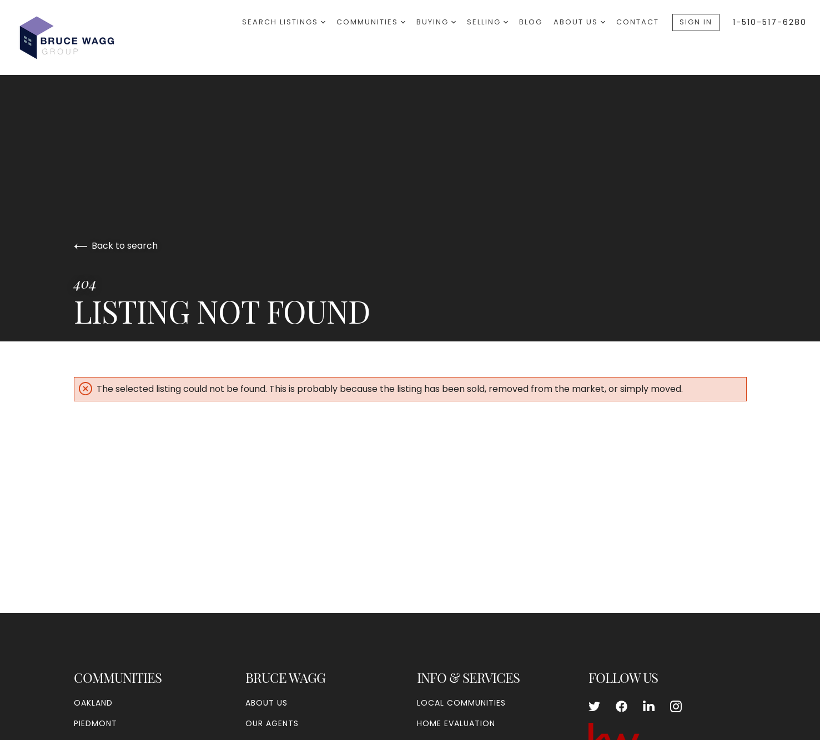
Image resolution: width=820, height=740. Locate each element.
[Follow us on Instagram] (676, 706)
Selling (487, 22)
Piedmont (95, 723)
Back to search (116, 245)
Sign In (696, 22)
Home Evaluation (456, 723)
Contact (637, 22)
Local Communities (461, 702)
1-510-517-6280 (770, 22)
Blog (530, 22)
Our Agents (272, 723)
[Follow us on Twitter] (594, 706)
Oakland (93, 702)
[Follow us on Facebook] (621, 706)
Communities (370, 22)
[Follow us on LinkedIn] (649, 706)
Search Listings (283, 22)
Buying (436, 22)
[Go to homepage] (77, 37)
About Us (579, 22)
